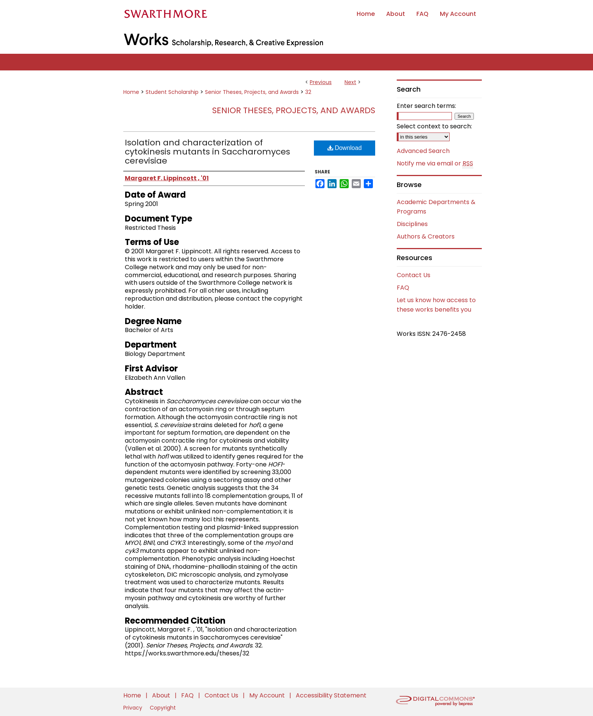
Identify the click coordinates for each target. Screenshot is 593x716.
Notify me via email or (435, 163)
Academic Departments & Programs (436, 207)
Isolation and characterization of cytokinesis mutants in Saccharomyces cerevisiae (207, 152)
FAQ (403, 287)
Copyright (163, 707)
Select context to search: (434, 126)
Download (345, 148)
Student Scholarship (172, 92)
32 (308, 92)
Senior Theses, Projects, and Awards (252, 92)
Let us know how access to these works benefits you (436, 305)
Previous (321, 82)
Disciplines (412, 224)
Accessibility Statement (331, 695)
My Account (267, 695)
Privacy (133, 707)
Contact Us (413, 275)
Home (131, 92)
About (162, 695)
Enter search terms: (426, 105)
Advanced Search (423, 151)
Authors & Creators (426, 236)
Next (350, 82)
